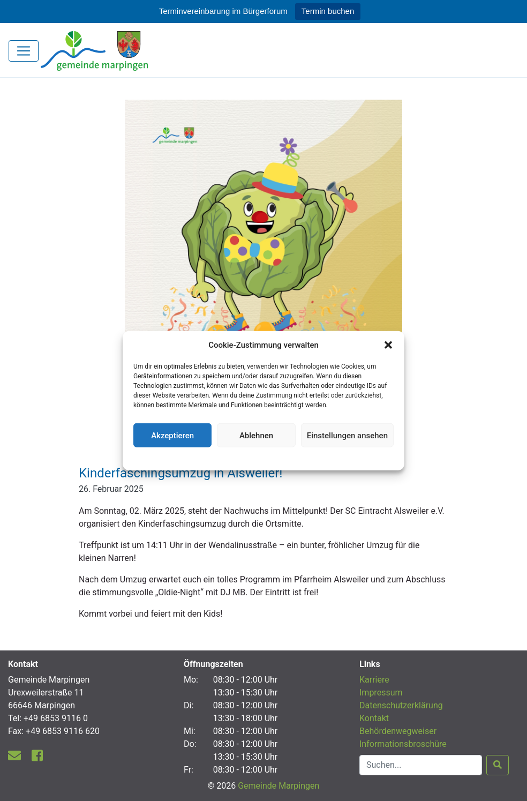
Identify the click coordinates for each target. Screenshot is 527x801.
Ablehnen (256, 435)
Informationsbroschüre (403, 744)
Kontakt (374, 718)
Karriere (374, 680)
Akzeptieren (172, 435)
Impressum (381, 692)
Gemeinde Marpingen (278, 786)
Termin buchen (328, 11)
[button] (388, 345)
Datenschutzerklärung (263, 457)
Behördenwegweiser (397, 731)
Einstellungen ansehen (347, 435)
